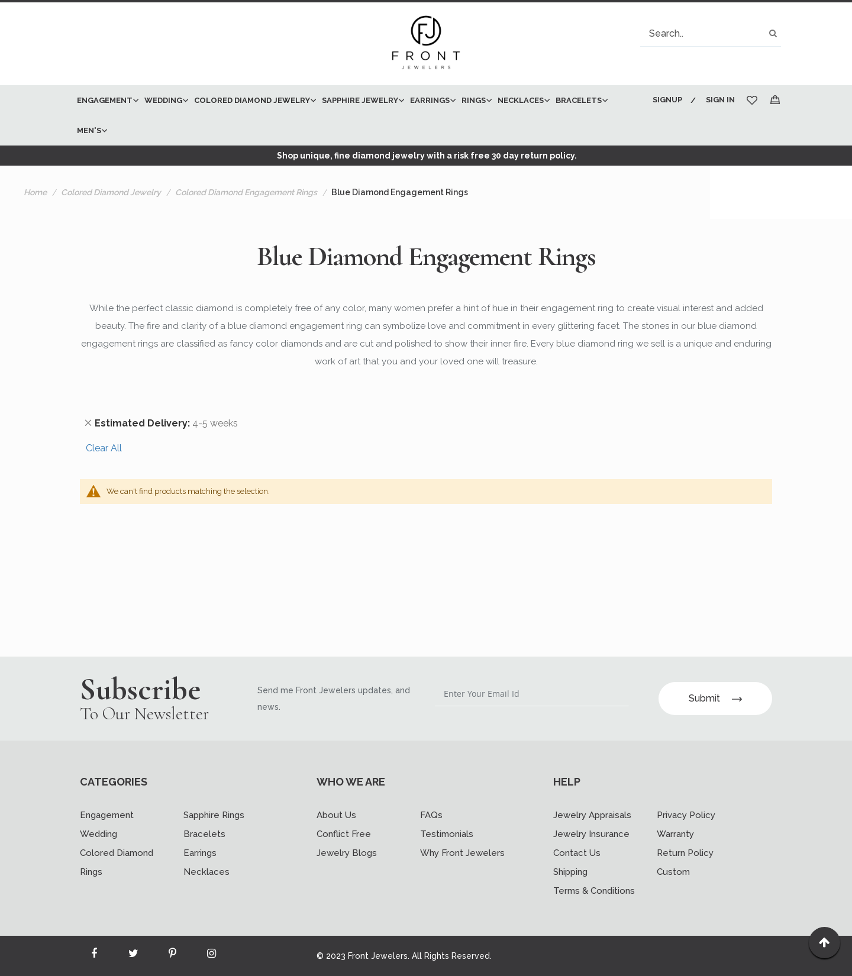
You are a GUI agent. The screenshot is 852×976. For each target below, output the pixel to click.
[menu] (356, 115)
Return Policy (685, 853)
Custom (673, 872)
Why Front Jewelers (462, 853)
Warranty (675, 834)
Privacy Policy (686, 815)
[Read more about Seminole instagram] (211, 956)
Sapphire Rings (213, 815)
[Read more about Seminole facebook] (94, 956)
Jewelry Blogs (347, 853)
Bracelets (204, 834)
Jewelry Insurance (591, 834)
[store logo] (426, 43)
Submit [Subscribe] (715, 698)
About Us (336, 815)
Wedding (98, 834)
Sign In (720, 99)
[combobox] (710, 33)
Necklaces (206, 872)
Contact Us (577, 853)
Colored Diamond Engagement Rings (246, 192)
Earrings (200, 853)
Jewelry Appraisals (592, 815)
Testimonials (446, 834)
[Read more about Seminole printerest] (172, 956)
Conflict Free (344, 834)
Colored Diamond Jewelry (111, 192)
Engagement (107, 815)
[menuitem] (104, 100)
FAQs (431, 815)
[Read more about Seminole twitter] (133, 956)
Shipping (570, 872)
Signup (667, 99)
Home (35, 192)
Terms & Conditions (594, 890)
